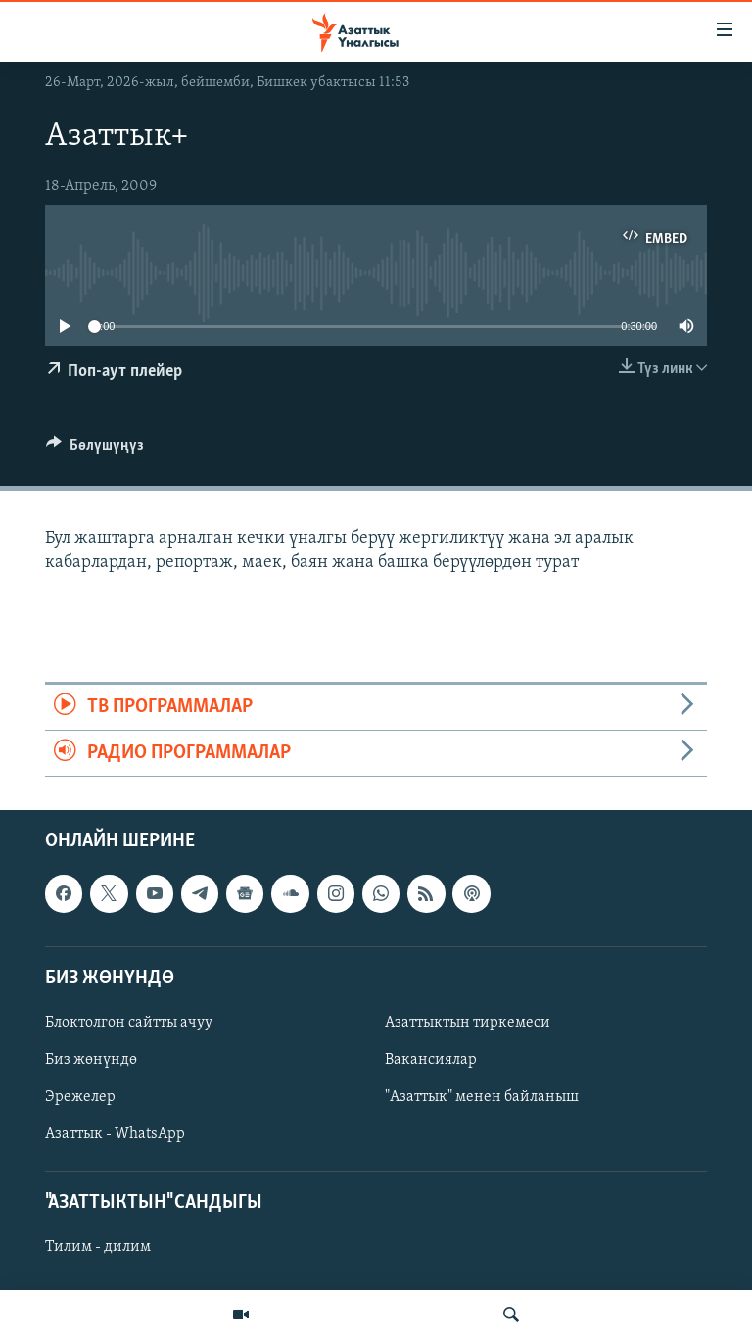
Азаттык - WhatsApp (115, 1134)
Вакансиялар (431, 1060)
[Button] (95, 449)
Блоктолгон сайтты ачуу (128, 1022)
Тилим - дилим (98, 1248)
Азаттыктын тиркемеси (467, 1022)
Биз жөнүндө (91, 1060)
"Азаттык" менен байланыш (482, 1097)
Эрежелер (80, 1097)
